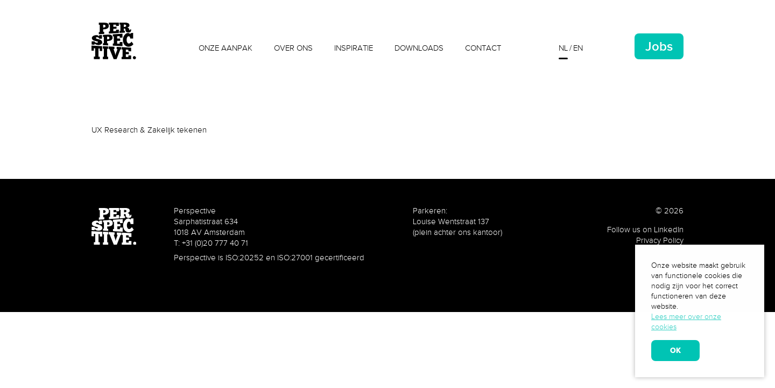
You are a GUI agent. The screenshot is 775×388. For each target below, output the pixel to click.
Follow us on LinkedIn (645, 229)
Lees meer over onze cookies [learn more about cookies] (686, 322)
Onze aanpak (225, 48)
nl (563, 48)
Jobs (659, 46)
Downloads (418, 48)
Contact (483, 48)
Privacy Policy (660, 240)
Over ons (293, 48)
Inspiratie (353, 48)
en (578, 48)
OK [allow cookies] (675, 350)
